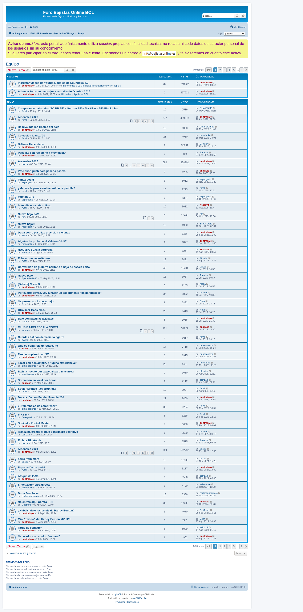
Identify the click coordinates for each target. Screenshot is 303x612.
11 (138, 165)
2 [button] (220, 70)
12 (143, 165)
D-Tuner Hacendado (31, 144)
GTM (24, 208)
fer (23, 217)
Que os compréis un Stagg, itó (38, 345)
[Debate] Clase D (29, 284)
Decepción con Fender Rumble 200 (41, 397)
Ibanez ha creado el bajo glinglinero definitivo (48, 431)
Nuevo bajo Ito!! (28, 214)
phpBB (118, 594)
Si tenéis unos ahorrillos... (35, 205)
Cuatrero (26, 504)
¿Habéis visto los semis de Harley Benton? (46, 510)
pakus (203, 448)
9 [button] (241, 70)
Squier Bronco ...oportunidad (37, 388)
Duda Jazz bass (28, 493)
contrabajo (28, 85)
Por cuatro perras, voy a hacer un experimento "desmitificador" (60, 292)
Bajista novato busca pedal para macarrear (46, 371)
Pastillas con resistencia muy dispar (42, 152)
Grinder (204, 144)
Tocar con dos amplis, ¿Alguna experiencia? (47, 362)
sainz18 (204, 380)
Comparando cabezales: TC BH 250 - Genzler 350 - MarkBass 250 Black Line (68, 108)
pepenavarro (206, 345)
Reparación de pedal (31, 467)
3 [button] (224, 70)
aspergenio (27, 182)
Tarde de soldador (30, 527)
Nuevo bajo (25, 275)
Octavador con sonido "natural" (39, 536)
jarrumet (26, 330)
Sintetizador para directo (34, 484)
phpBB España (139, 598)
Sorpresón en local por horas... (38, 380)
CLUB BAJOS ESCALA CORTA (38, 327)
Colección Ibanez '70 (31, 135)
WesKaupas (28, 374)
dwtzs (25, 164)
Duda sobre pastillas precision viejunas (44, 232)
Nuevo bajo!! (26, 223)
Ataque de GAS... (29, 476)
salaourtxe (27, 487)
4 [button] (229, 70)
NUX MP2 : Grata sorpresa (35, 249)
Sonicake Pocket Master (34, 423)
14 (152, 165)
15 (147, 453)
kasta (24, 235)
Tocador (204, 152)
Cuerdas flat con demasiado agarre (41, 337)
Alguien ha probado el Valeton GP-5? (42, 241)
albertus (204, 371)
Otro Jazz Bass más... (32, 310)
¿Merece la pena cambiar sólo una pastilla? (46, 188)
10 (134, 165)
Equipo (12, 64)
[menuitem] (33, 27)
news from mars (28, 458)
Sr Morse (204, 510)
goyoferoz (205, 362)
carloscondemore (31, 496)
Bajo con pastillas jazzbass (36, 318)
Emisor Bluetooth (29, 440)
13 (147, 165)
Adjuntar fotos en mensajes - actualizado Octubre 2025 (54, 91)
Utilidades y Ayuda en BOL (75, 94)
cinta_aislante (207, 126)
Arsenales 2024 (28, 449)
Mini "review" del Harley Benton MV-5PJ (44, 519)
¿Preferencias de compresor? (37, 406)
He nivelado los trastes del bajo (38, 126)
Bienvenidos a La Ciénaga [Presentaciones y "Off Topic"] (91, 85)
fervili (24, 111)
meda (203, 284)
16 (152, 453)
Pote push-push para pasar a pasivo (41, 171)
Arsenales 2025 (28, 161)
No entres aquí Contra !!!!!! (35, 501)
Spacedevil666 (29, 278)
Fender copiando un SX (33, 354)
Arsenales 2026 (28, 117)
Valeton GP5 (26, 196)
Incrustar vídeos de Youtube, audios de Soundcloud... (53, 82)
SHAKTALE (206, 108)
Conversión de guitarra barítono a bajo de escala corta (54, 267)
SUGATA (204, 205)
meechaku (205, 135)
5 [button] (234, 70)
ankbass (204, 170)
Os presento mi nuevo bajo (35, 301)
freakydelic (27, 417)
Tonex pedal (26, 179)
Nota (202, 301)
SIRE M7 (23, 414)
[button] (208, 69)
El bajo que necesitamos (34, 258)
